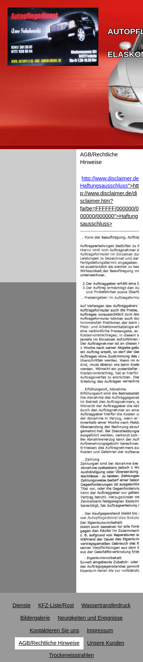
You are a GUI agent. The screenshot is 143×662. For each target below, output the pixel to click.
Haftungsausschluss (104, 186)
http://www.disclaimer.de (110, 178)
